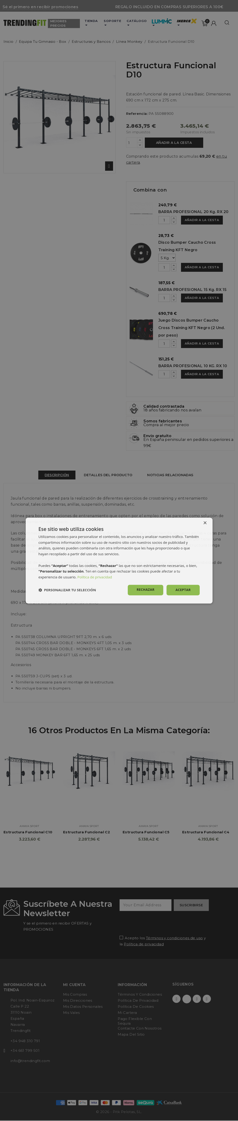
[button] (67, 590)
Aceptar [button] (183, 590)
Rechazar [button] (146, 589)
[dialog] (119, 560)
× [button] (205, 523)
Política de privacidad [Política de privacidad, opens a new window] (94, 577)
